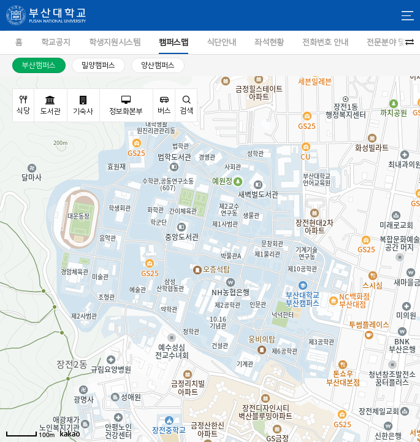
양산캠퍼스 (158, 65)
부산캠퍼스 (39, 65)
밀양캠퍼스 (98, 65)
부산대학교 (46, 15)
